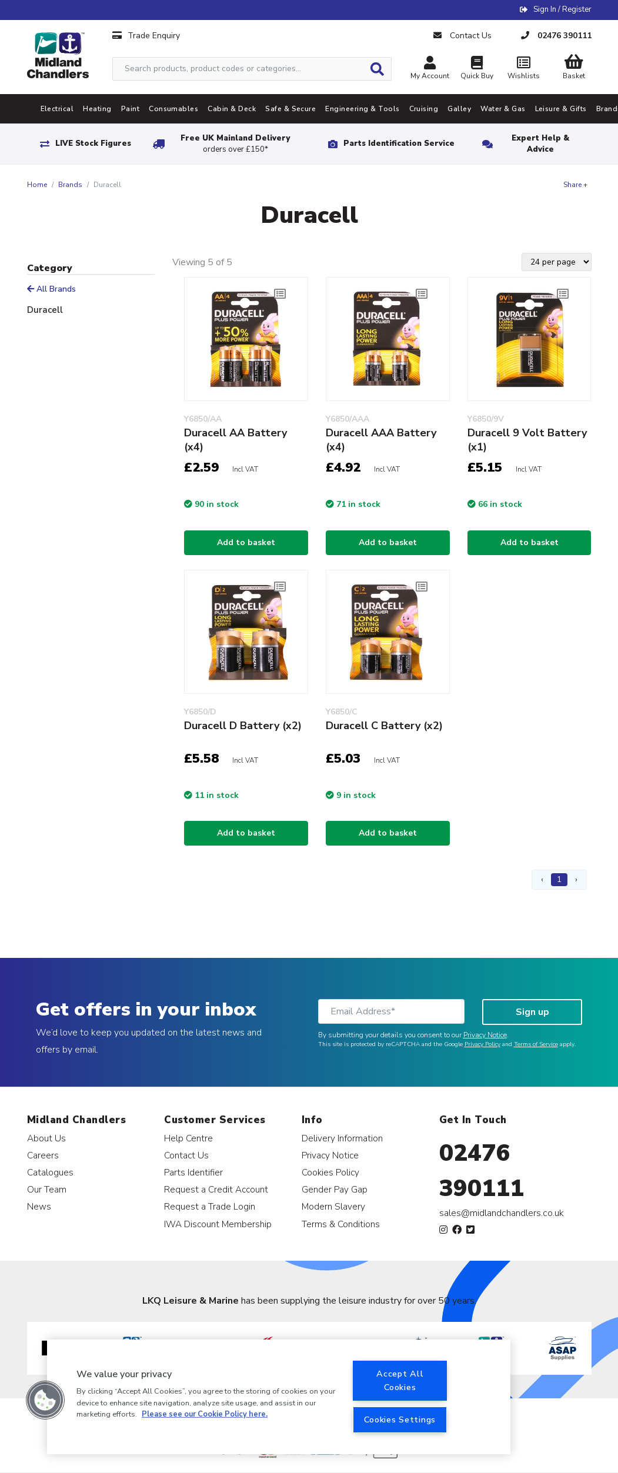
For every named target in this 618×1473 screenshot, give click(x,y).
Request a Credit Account (216, 1189)
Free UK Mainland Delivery (235, 144)
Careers (43, 1155)
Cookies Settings (400, 1419)
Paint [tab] (130, 108)
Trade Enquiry (146, 35)
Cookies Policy (330, 1172)
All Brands (51, 289)
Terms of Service (536, 1044)
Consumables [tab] (173, 108)
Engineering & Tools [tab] (362, 108)
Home (37, 184)
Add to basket (246, 542)
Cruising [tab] (424, 108)
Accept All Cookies (399, 1380)
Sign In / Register (562, 9)
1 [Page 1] (559, 879)
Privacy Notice (485, 1035)
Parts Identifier (193, 1172)
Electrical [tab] (57, 108)
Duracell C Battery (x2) (384, 726)
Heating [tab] (97, 108)
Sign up (532, 1012)
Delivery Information (342, 1138)
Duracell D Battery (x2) (243, 726)
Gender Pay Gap (335, 1189)
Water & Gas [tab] (502, 108)
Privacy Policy (482, 1044)
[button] (45, 1400)
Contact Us (186, 1155)
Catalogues (50, 1172)
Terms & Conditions (341, 1224)
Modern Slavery (333, 1206)
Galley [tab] (459, 108)
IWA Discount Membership (218, 1224)
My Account (429, 69)
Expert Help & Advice (540, 144)
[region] (278, 1397)
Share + (575, 184)
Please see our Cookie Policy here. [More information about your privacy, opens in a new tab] (205, 1414)
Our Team (46, 1189)
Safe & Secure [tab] (290, 108)
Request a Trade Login (209, 1206)
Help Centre (188, 1138)
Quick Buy (476, 69)
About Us (46, 1138)
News (39, 1206)
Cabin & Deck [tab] (232, 108)
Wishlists (523, 69)
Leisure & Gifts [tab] (561, 108)
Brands (70, 184)
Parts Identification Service (399, 143)
